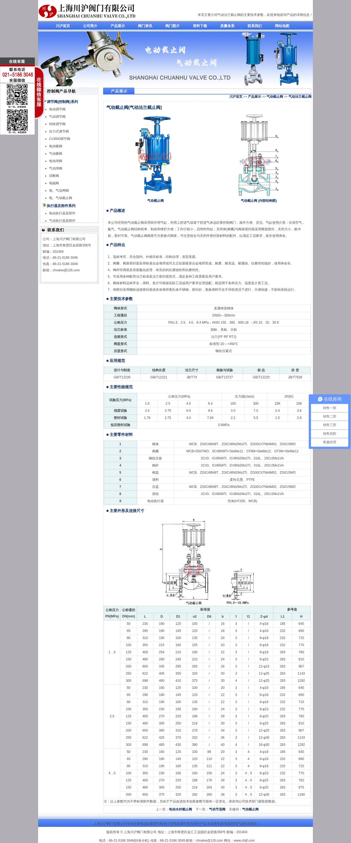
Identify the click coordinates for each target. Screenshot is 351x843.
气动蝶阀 (55, 154)
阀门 (233, 223)
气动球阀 (55, 168)
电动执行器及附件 (62, 213)
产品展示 (118, 26)
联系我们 (255, 26)
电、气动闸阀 (59, 190)
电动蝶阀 (55, 146)
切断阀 (54, 176)
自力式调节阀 (59, 131)
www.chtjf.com (244, 840)
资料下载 (200, 26)
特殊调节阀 (57, 124)
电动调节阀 (57, 109)
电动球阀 (55, 161)
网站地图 (282, 26)
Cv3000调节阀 (59, 139)
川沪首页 (63, 26)
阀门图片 (172, 26)
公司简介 (90, 26)
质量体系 (227, 26)
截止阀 (139, 223)
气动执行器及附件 (62, 221)
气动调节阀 (57, 117)
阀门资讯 (145, 26)
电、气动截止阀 (60, 198)
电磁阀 (54, 183)
